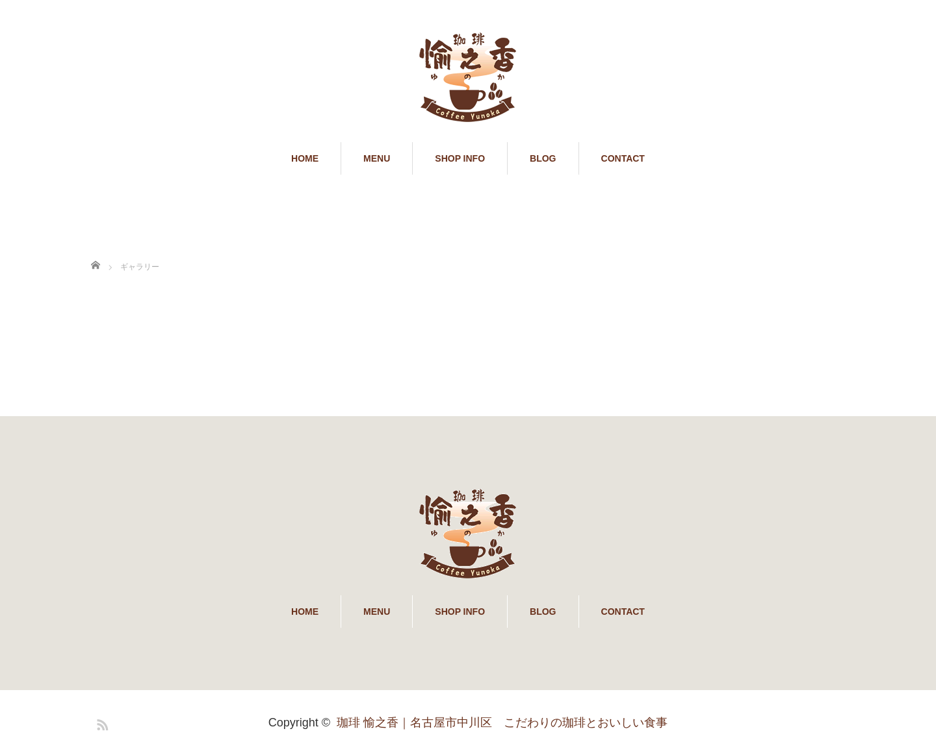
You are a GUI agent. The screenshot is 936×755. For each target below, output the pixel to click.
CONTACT (623, 158)
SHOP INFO (460, 158)
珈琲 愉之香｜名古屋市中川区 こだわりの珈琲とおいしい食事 (502, 722)
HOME (304, 158)
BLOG (543, 158)
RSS (100, 722)
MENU (376, 158)
